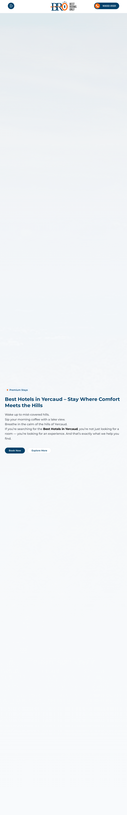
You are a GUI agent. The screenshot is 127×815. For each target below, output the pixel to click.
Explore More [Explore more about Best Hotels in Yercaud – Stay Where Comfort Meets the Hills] (39, 450)
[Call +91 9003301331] (106, 6)
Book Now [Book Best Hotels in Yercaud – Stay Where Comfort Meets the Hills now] (15, 450)
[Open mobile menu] (11, 6)
